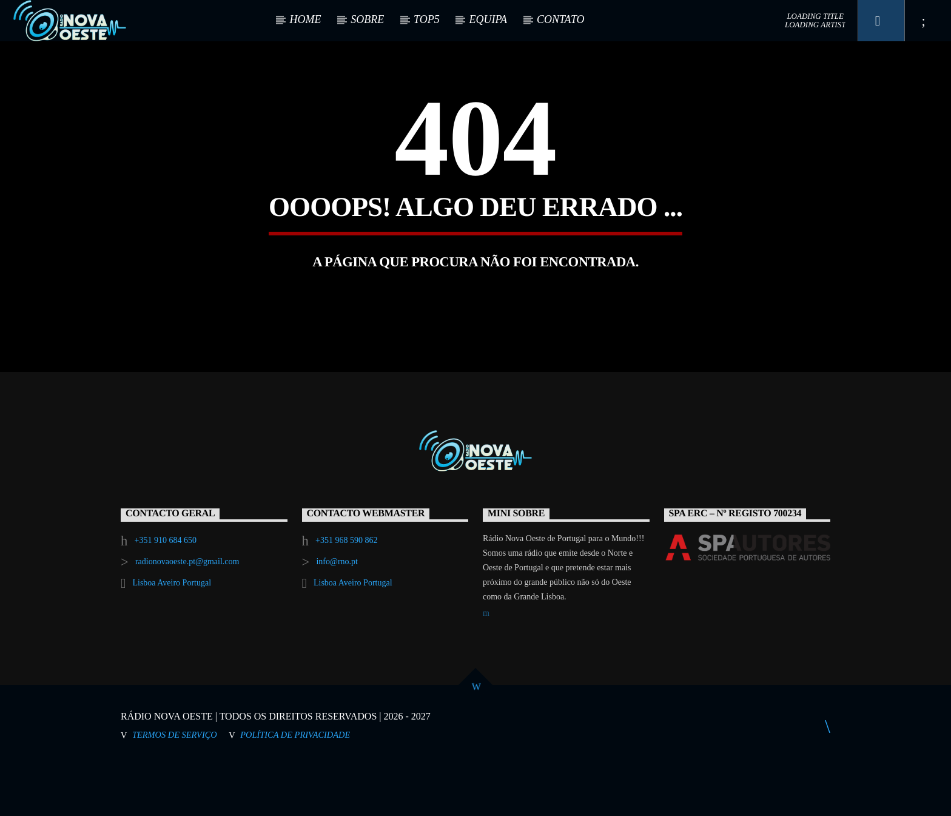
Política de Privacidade (295, 786)
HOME (305, 19)
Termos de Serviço (174, 786)
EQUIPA (488, 19)
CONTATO (561, 19)
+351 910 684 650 (166, 591)
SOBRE (367, 19)
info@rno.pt (337, 612)
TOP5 (427, 19)
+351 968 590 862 (346, 591)
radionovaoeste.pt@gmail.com (187, 612)
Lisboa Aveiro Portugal (171, 633)
